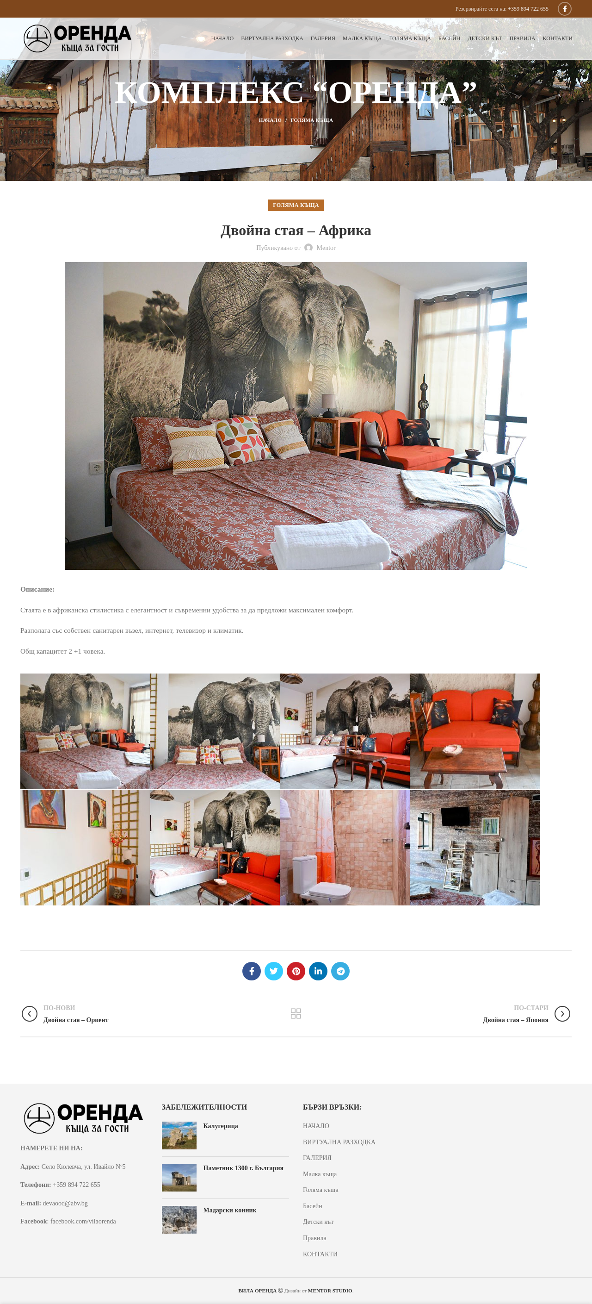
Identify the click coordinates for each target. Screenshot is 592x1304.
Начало (270, 120)
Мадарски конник (230, 1210)
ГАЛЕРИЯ (317, 1157)
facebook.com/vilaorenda (83, 1221)
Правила (315, 1238)
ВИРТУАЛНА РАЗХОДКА (339, 1142)
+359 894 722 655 (528, 9)
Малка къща (320, 1174)
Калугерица (221, 1126)
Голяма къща (312, 120)
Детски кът (318, 1221)
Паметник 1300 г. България (244, 1168)
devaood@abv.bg (65, 1203)
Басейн (312, 1206)
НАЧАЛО (316, 1126)
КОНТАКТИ (320, 1254)
